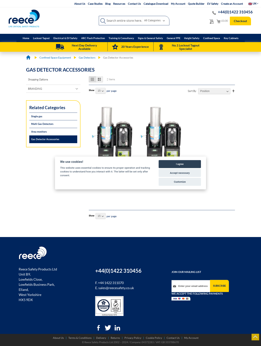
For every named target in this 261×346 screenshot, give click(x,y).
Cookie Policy (154, 337)
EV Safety (212, 3)
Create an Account (232, 3)
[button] (253, 4)
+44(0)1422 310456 (235, 12)
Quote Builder (196, 3)
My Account (178, 3)
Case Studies (95, 3)
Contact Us (134, 3)
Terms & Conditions (80, 337)
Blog (107, 3)
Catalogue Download (156, 3)
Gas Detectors (87, 57)
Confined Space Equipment (55, 57)
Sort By (192, 91)
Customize (180, 181)
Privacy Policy (132, 337)
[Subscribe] (219, 286)
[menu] (130, 38)
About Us (79, 3)
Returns (115, 337)
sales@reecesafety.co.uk (116, 288)
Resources (119, 3)
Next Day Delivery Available (84, 46)
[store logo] (24, 18)
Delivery (101, 337)
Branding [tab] (35, 88)
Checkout (240, 21)
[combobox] (134, 20)
